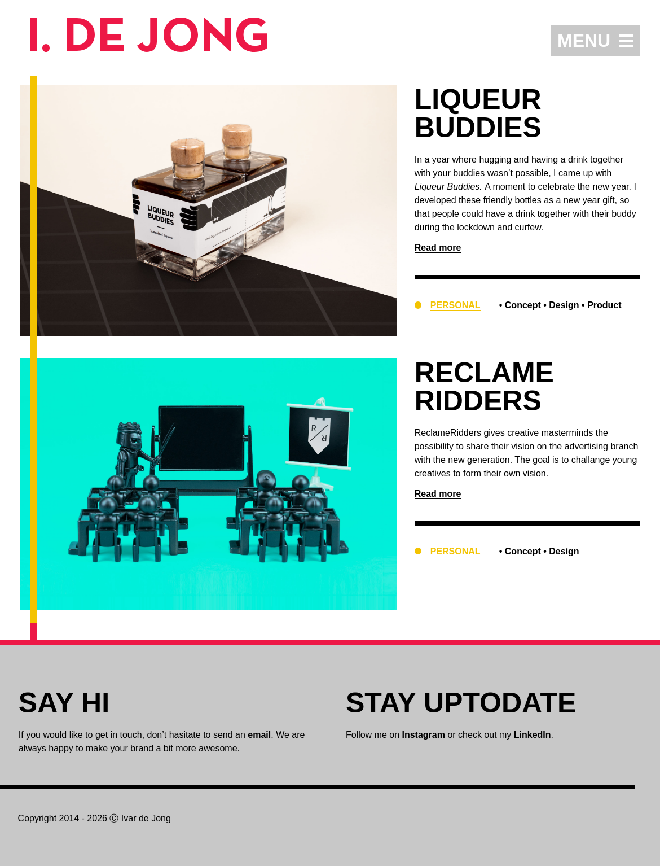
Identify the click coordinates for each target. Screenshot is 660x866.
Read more (438, 247)
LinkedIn (532, 735)
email (259, 735)
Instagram (423, 735)
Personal (455, 305)
